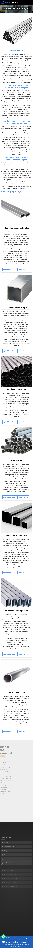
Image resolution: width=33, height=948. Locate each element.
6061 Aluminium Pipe (16, 692)
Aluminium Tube (16, 460)
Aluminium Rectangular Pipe (16, 228)
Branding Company (16, 946)
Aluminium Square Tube (16, 535)
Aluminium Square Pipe (16, 307)
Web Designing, (9, 944)
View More (23, 269)
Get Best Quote (10, 269)
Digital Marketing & (22, 944)
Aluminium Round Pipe (16, 389)
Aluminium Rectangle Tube (16, 611)
